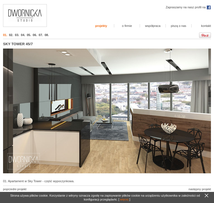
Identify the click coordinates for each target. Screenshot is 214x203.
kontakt (206, 25)
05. (29, 35)
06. (35, 35)
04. (23, 35)
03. (17, 35)
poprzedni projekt (14, 189)
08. (47, 35)
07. (41, 35)
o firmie (127, 25)
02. (11, 35)
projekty (101, 25)
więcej (124, 199)
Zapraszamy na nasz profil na (188, 7)
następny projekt (199, 189)
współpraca (152, 25)
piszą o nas (178, 25)
